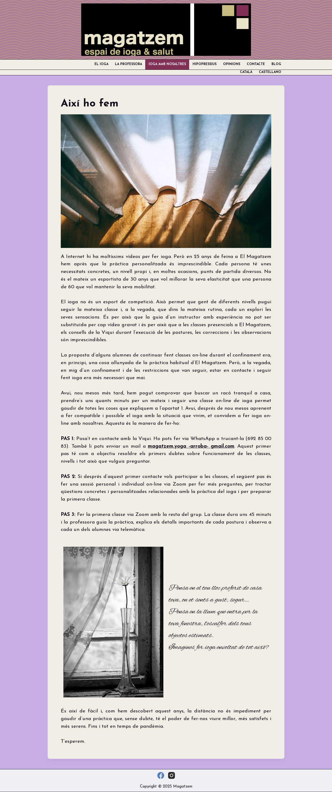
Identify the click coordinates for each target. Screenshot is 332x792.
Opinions (231, 64)
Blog (276, 64)
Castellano (270, 72)
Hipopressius (205, 64)
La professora (128, 64)
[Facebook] (160, 775)
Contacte (256, 64)
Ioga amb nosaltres (167, 64)
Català (246, 72)
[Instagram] (171, 775)
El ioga (101, 64)
